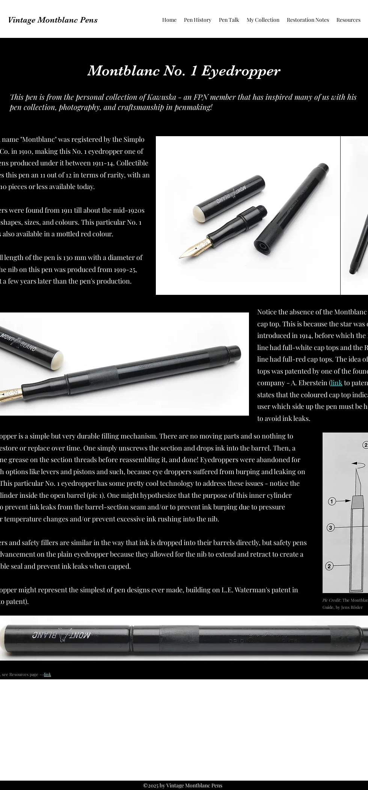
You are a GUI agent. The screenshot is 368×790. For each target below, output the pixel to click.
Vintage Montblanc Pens (53, 19)
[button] (197, 20)
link (336, 382)
